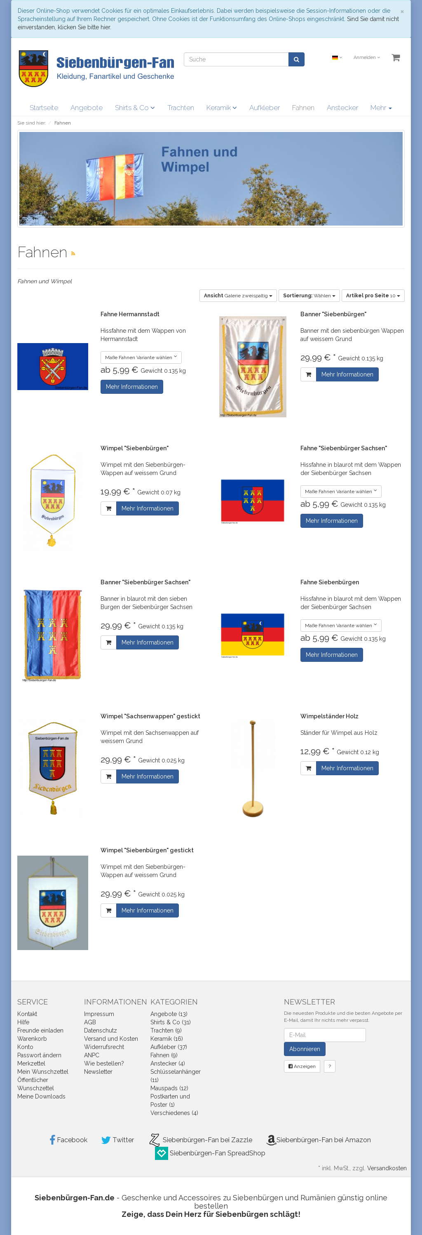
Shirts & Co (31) (170, 1022)
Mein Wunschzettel (42, 1071)
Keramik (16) (166, 1038)
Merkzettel (31, 1063)
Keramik (221, 108)
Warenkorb (32, 1038)
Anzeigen (302, 1066)
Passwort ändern (39, 1055)
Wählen (309, 296)
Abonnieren (304, 1049)
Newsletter (98, 1071)
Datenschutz (100, 1030)
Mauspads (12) (169, 1088)
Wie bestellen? (104, 1063)
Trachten (180, 108)
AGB (90, 1022)
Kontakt (27, 1014)
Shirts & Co (135, 108)
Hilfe (23, 1022)
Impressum (99, 1014)
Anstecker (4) (167, 1063)
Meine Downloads (41, 1096)
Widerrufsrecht (104, 1047)
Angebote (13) (169, 1014)
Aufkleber (264, 108)
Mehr (381, 108)
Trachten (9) (166, 1030)
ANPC (91, 1055)
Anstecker (342, 108)
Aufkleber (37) (168, 1047)
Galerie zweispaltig (238, 296)
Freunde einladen (40, 1030)
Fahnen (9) (164, 1055)
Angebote (86, 108)
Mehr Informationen (132, 386)
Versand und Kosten (111, 1038)
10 (373, 296)
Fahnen (303, 108)
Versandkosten (387, 1168)
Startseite (44, 108)
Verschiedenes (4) (174, 1113)
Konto (25, 1047)
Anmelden (367, 57)
